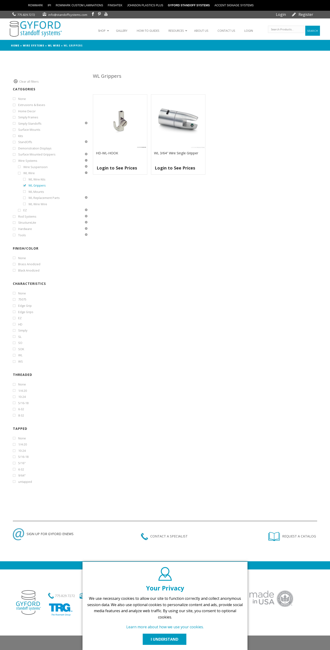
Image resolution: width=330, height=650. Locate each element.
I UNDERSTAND (165, 639)
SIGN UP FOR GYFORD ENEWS (43, 534)
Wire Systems (33, 45)
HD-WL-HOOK (107, 153)
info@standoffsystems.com (67, 15)
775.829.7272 (26, 15)
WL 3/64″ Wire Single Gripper (176, 153)
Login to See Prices (117, 168)
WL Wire (54, 45)
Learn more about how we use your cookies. (165, 626)
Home (15, 45)
